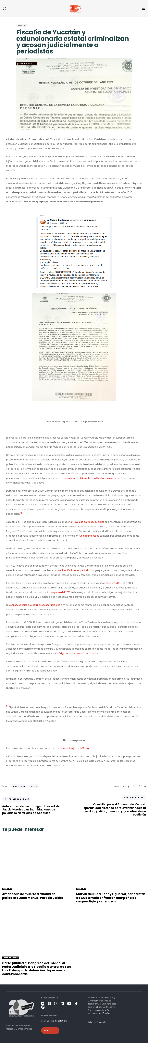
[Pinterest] (139, 786)
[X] (134, 786)
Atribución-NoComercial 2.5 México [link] (100, 1012)
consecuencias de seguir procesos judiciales (35, 605)
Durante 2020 (113, 583)
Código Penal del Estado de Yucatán (77, 653)
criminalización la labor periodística (74, 570)
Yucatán (34, 786)
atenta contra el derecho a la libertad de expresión (91, 478)
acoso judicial (18, 786)
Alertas (22, 25)
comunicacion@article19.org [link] (73, 748)
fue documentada (89, 535)
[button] (4, 8)
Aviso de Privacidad (97, 1022)
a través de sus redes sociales (87, 522)
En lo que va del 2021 (58, 592)
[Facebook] (129, 786)
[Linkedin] (145, 786)
